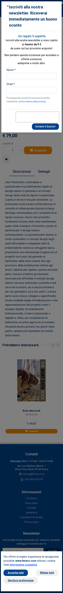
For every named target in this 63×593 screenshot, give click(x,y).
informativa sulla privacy (32, 101)
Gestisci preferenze (21, 580)
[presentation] (37, 117)
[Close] (8, 6)
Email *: (11, 84)
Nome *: (11, 70)
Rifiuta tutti (47, 572)
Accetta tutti (16, 572)
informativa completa (23, 564)
